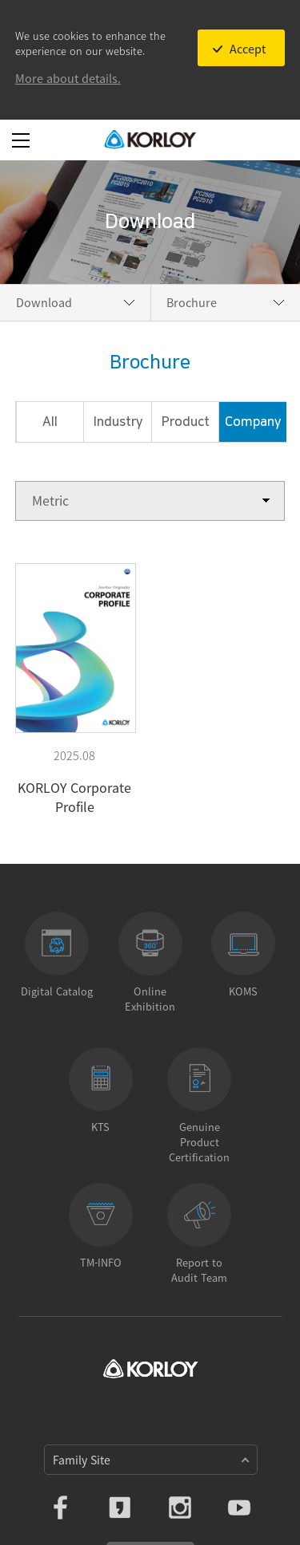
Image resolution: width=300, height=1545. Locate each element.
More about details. (68, 78)
